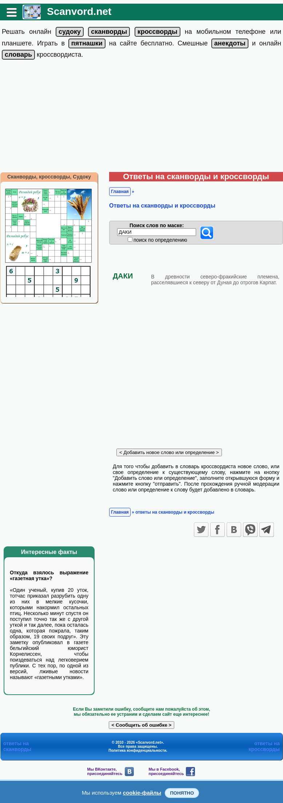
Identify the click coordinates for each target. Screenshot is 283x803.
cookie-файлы (142, 793)
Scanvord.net (79, 11)
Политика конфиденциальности (137, 750)
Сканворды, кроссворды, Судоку (49, 177)
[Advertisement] (141, 117)
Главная (120, 191)
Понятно (182, 793)
